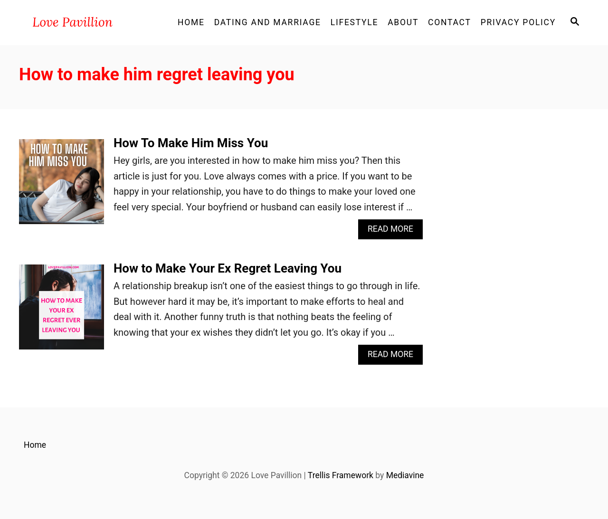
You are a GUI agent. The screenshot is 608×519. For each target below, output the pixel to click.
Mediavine (405, 475)
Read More (394, 231)
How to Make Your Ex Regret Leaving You (228, 268)
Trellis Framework (340, 475)
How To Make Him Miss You (191, 143)
